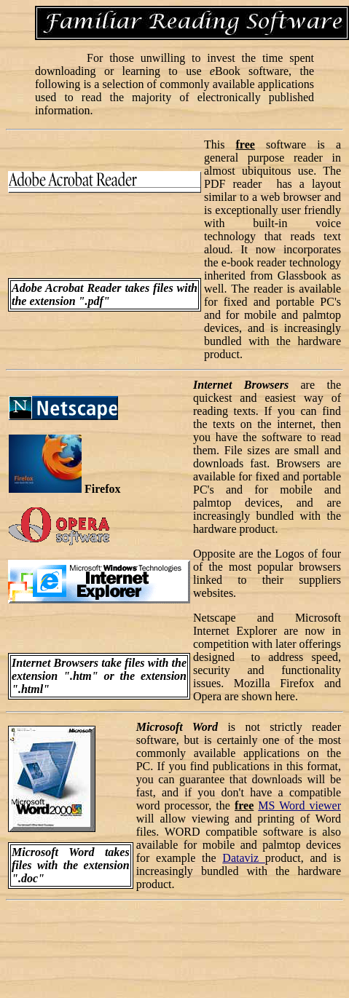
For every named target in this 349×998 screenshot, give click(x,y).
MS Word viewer (299, 805)
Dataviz (243, 858)
